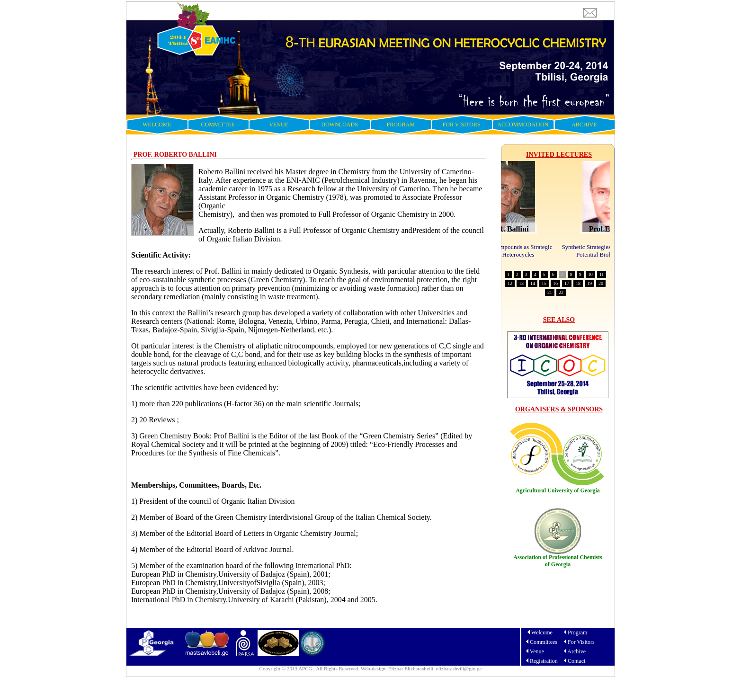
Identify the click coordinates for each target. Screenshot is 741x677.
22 (561, 292)
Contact (576, 661)
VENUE (278, 124)
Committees (543, 642)
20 (600, 283)
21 (549, 292)
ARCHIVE (584, 124)
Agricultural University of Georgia (558, 490)
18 (578, 283)
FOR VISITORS (462, 124)
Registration (544, 661)
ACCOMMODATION (522, 124)
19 (589, 283)
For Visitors (581, 642)
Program (577, 632)
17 (566, 283)
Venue (537, 651)
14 (532, 283)
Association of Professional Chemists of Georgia (557, 561)
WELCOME (157, 124)
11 (601, 274)
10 (590, 274)
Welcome (542, 632)
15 (544, 283)
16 (555, 283)
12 (510, 283)
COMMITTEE (218, 124)
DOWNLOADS (339, 124)
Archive (576, 651)
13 (521, 283)
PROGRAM (401, 124)
